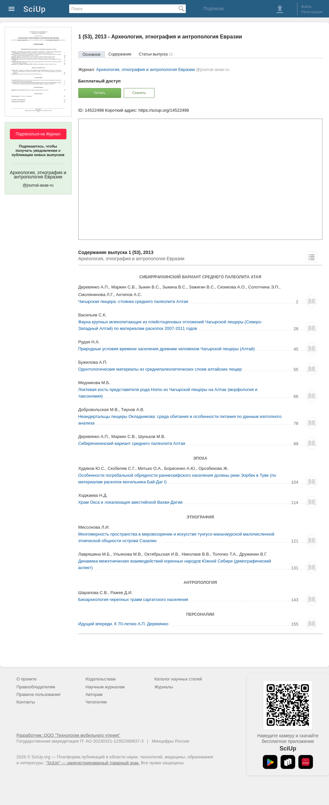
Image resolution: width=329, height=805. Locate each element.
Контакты (25, 702)
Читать (99, 93)
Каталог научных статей (178, 679)
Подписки (213, 8)
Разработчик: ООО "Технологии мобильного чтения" (68, 735)
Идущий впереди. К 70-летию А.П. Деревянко (123, 623)
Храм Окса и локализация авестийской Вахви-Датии (130, 502)
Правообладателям (35, 686)
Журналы (163, 686)
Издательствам (101, 679)
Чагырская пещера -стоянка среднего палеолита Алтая (133, 301)
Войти (306, 7)
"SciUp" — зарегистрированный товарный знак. (92, 762)
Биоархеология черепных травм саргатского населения (133, 599)
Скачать (139, 93)
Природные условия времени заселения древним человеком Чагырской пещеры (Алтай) (166, 348)
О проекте (26, 679)
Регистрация (311, 12)
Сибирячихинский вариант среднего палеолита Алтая (131, 443)
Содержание (119, 54)
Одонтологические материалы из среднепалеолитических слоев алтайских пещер (160, 369)
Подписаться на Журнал (38, 134)
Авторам (94, 694)
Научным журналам (105, 686)
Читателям (96, 702)
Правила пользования (38, 694)
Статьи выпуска (155, 54)
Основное (92, 54)
